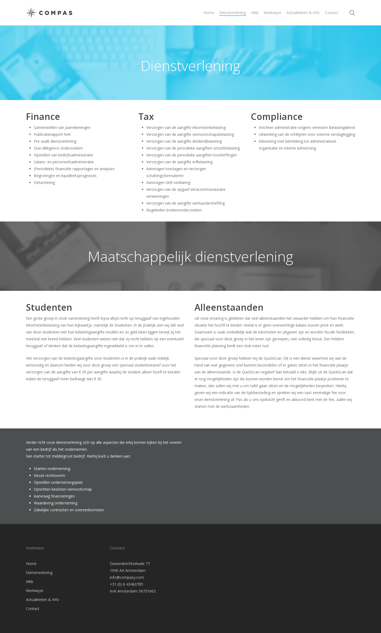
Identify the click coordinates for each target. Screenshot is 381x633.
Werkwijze (34, 590)
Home (31, 563)
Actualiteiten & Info (42, 599)
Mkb (29, 581)
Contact (32, 608)
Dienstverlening (39, 572)
